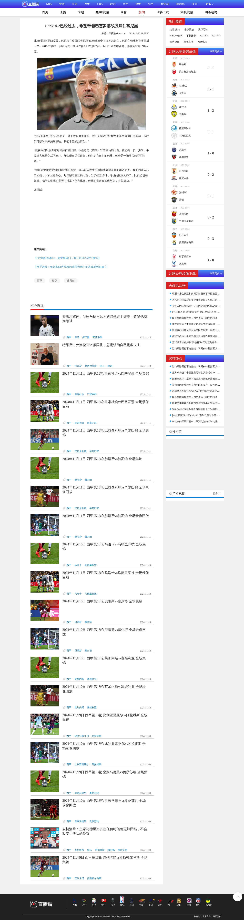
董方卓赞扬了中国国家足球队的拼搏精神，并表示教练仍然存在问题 (207, 324)
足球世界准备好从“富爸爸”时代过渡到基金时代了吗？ (200, 342)
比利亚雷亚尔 (82, 736)
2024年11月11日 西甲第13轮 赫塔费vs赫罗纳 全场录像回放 (105, 516)
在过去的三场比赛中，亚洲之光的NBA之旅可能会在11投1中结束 (206, 306)
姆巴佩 (85, 337)
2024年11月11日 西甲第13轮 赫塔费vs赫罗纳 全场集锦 (102, 459)
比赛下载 (163, 12)
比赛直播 (188, 42)
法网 (189, 905)
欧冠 (113, 4)
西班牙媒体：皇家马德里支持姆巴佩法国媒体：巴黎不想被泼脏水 (206, 336)
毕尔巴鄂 (94, 451)
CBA (100, 4)
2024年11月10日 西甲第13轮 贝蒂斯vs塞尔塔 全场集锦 (102, 601)
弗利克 (70, 280)
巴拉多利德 (80, 451)
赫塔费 (78, 479)
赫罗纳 (88, 479)
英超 (74, 4)
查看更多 (214, 51)
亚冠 (194, 4)
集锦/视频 (102, 12)
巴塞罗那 (92, 394)
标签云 (197, 916)
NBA (49, 4)
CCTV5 (204, 36)
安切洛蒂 (97, 337)
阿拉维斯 (96, 736)
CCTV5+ (216, 36)
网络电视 (211, 12)
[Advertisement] (91, 219)
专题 (81, 12)
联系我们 (206, 916)
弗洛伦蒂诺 (91, 366)
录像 (124, 12)
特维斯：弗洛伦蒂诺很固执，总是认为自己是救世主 (101, 345)
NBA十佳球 (176, 36)
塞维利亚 (92, 679)
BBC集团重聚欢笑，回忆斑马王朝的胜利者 (194, 318)
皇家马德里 (80, 793)
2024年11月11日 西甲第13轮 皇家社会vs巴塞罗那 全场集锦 (105, 373)
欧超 (110, 366)
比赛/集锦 (175, 29)
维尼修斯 (100, 850)
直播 (63, 12)
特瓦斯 (78, 366)
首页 (45, 12)
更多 (215, 493)
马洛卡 (78, 565)
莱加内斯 (79, 679)
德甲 (138, 4)
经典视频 (187, 12)
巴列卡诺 (79, 878)
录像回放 (189, 29)
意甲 (125, 4)
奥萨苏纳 (94, 793)
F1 (169, 905)
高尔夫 (209, 905)
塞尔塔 (88, 622)
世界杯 (165, 4)
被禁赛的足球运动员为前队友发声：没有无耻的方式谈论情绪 (204, 330)
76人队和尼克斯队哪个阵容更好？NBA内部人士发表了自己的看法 (206, 299)
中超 (62, 4)
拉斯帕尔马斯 (94, 878)
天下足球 (203, 29)
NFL (198, 905)
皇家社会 (79, 394)
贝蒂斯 (78, 622)
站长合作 (217, 916)
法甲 (151, 4)
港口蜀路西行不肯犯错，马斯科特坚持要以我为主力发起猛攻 (204, 348)
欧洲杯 (180, 4)
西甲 (87, 4)
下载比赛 (191, 36)
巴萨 (54, 280)
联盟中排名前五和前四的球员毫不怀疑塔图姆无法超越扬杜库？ (205, 293)
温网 (179, 905)
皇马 (77, 337)
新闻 (142, 13)
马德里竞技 (91, 565)
